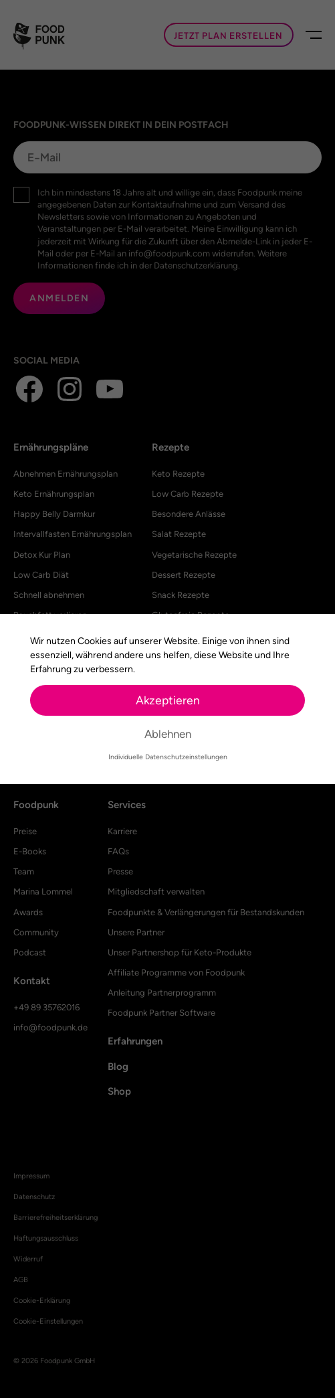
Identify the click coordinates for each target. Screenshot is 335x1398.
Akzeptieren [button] (168, 700)
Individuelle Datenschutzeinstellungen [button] (167, 757)
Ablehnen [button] (167, 734)
